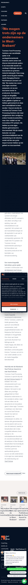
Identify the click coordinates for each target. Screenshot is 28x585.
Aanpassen (14, 309)
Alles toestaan (14, 304)
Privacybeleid (4, 582)
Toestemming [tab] (5, 278)
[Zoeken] (25, 13)
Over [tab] (23, 278)
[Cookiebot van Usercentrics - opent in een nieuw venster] (20, 275)
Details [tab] (14, 278)
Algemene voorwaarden (13, 582)
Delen (23, 473)
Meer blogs (21, 495)
